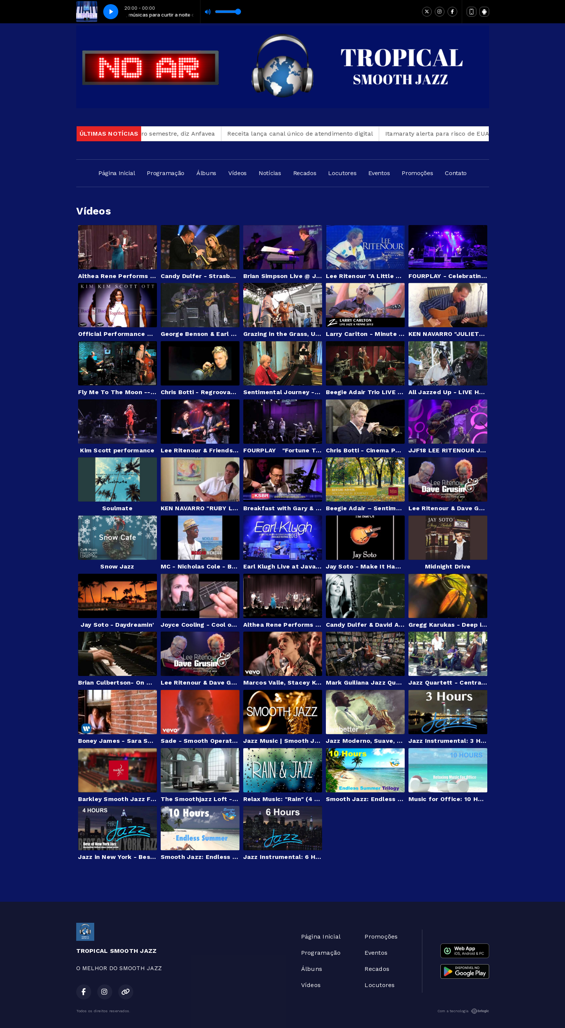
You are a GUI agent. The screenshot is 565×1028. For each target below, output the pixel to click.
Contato (456, 173)
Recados (304, 173)
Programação (165, 173)
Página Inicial (116, 173)
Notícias (270, 173)
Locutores (342, 173)
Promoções (417, 173)
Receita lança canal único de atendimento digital (316, 133)
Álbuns (206, 173)
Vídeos (237, 173)
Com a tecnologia (463, 1011)
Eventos (379, 173)
